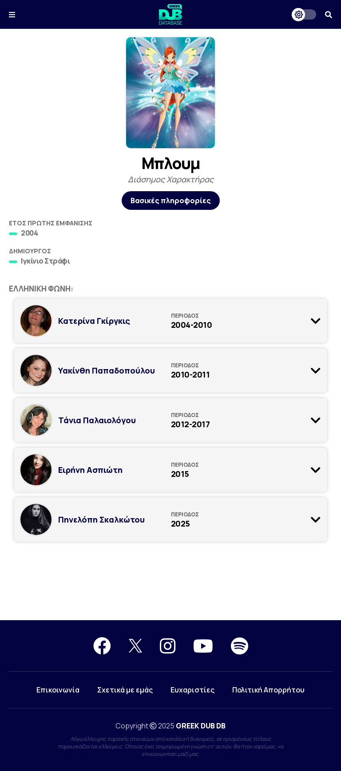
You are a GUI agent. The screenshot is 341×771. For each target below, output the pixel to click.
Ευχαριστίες (192, 690)
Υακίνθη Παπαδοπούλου (106, 370)
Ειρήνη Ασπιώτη (90, 469)
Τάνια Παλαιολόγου (97, 420)
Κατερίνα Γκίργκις (94, 320)
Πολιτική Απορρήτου (268, 690)
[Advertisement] (170, 588)
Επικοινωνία (57, 690)
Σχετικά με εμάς (125, 690)
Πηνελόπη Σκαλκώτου (101, 519)
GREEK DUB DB (201, 726)
